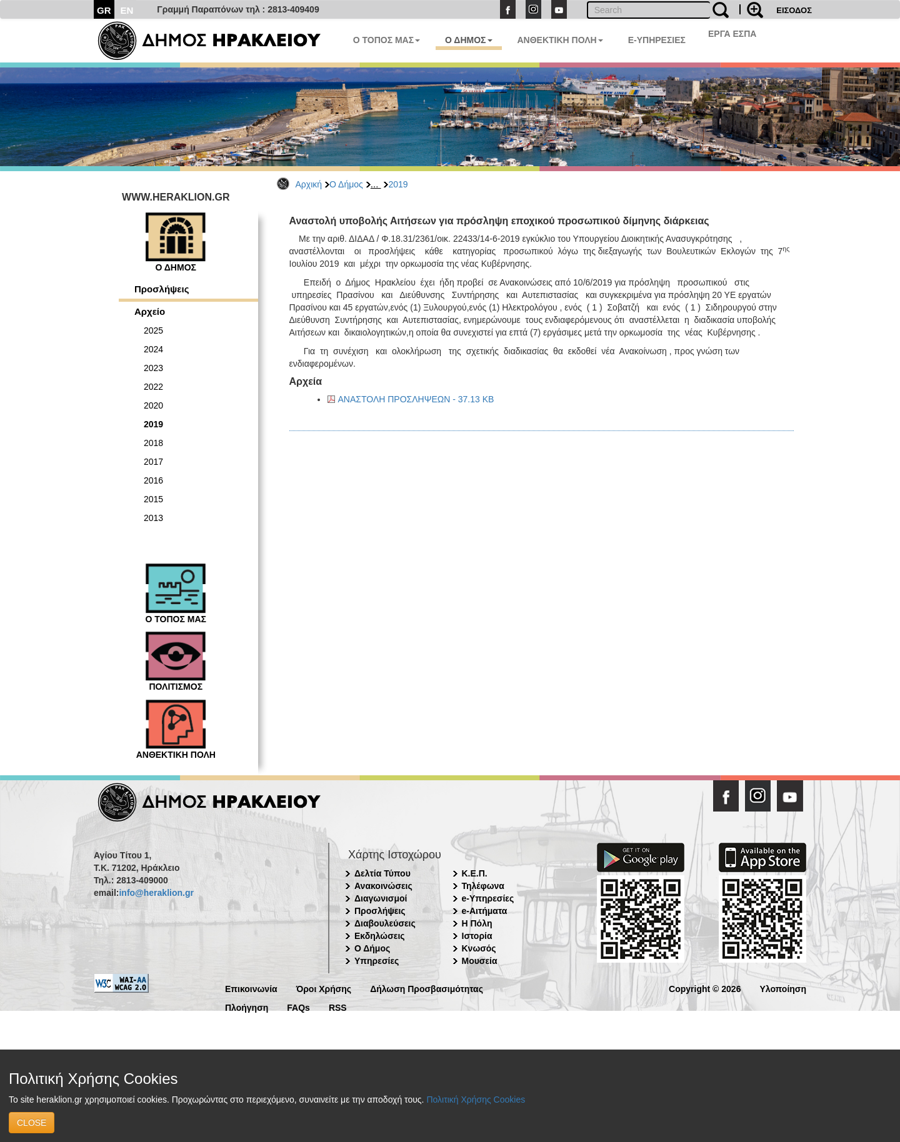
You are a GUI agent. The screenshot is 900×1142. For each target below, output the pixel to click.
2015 (153, 499)
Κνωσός (479, 948)
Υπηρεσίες (376, 961)
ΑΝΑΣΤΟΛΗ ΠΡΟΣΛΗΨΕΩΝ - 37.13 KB (416, 399)
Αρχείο (149, 311)
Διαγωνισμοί (380, 898)
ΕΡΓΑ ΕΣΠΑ (732, 34)
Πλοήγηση (246, 1007)
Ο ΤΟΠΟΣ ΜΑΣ (386, 40)
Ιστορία (477, 936)
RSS (338, 1007)
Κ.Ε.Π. (475, 873)
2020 (153, 405)
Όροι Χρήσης (324, 988)
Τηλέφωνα (483, 886)
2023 (153, 368)
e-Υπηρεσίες (488, 898)
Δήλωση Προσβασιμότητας (426, 988)
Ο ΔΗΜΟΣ (468, 40)
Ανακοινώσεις (383, 886)
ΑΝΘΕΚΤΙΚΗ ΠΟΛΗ (560, 40)
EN (127, 10)
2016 (153, 480)
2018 (153, 443)
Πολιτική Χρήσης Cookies (475, 1100)
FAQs (298, 1007)
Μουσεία (480, 961)
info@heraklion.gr (156, 893)
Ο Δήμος (346, 184)
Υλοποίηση (782, 988)
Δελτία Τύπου (382, 873)
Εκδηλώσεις (379, 936)
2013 (153, 518)
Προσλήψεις (161, 289)
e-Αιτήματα (485, 911)
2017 (153, 462)
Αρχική (309, 184)
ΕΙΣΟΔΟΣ (794, 10)
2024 (153, 349)
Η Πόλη (477, 923)
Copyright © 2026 (705, 988)
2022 (153, 387)
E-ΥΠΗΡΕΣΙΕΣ (657, 40)
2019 (398, 184)
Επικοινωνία (251, 988)
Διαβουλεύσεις (385, 923)
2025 (153, 330)
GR (104, 10)
